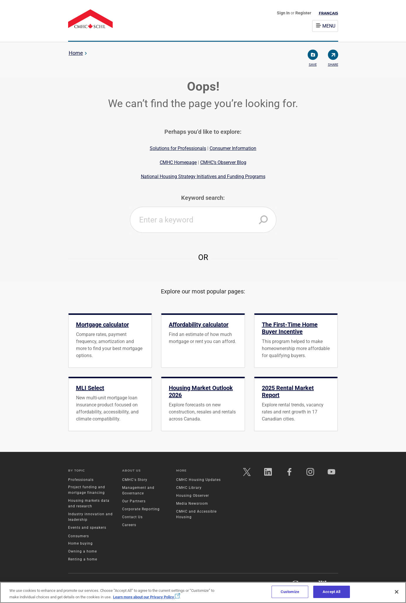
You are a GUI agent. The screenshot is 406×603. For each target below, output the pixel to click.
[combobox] (203, 220)
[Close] (396, 591)
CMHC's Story (134, 480)
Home (76, 53)
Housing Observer (192, 496)
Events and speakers (87, 528)
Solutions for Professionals (178, 148)
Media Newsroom (192, 504)
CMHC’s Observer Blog (223, 162)
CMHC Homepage (178, 162)
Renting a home (82, 560)
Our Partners (134, 501)
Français (328, 13)
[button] (263, 220)
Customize (290, 592)
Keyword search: (203, 198)
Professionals (81, 480)
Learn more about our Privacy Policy (146, 597)
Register (303, 13)
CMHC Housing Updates (198, 480)
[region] (203, 592)
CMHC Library (189, 488)
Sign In (284, 13)
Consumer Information (233, 148)
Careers (129, 525)
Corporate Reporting (141, 509)
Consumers (78, 536)
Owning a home (82, 552)
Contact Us (132, 517)
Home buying (80, 544)
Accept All (331, 592)
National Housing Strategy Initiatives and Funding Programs (203, 176)
